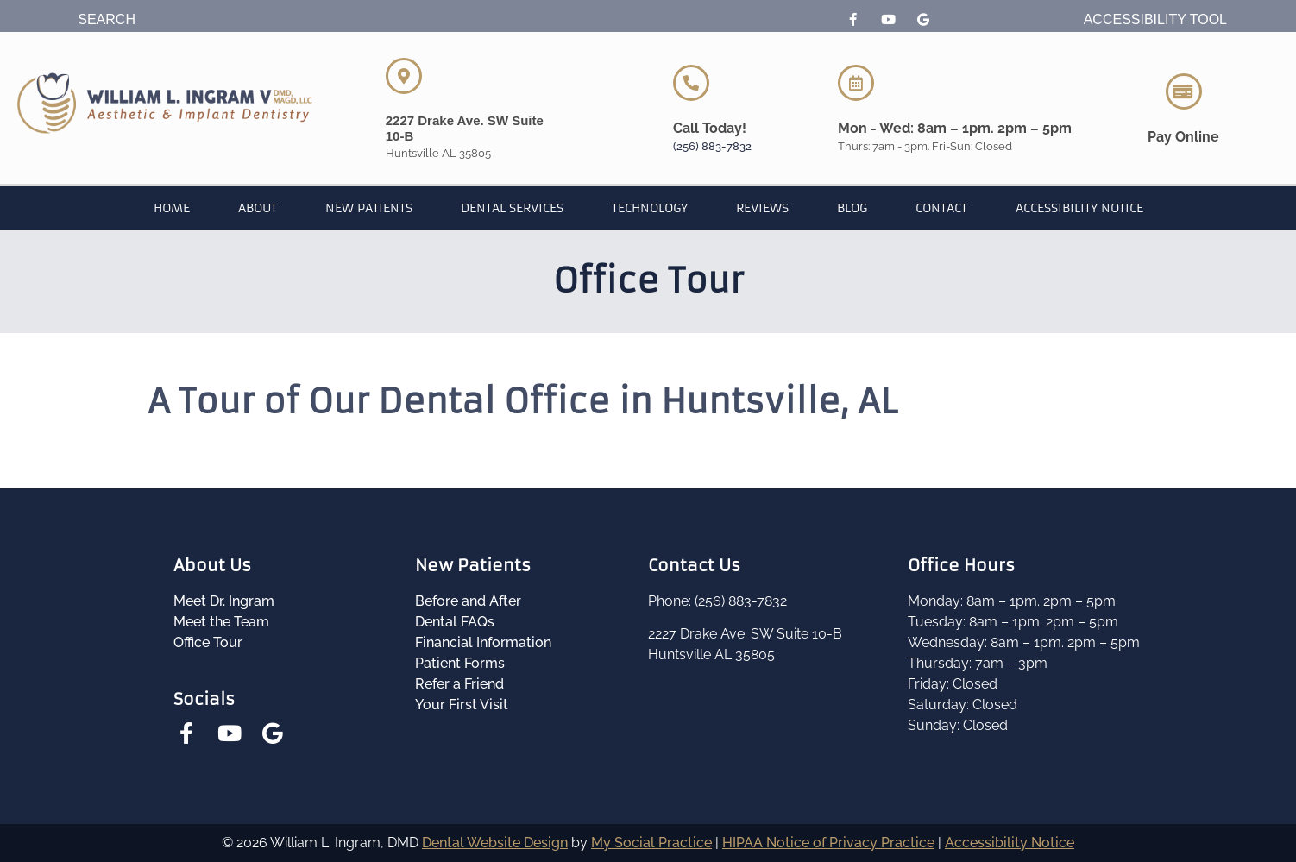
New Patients (368, 208)
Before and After (468, 601)
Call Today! (709, 128)
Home (172, 208)
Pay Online (1183, 137)
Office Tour (207, 642)
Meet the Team (221, 621)
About (257, 208)
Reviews (762, 208)
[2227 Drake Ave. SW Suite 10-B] (404, 76)
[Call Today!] (691, 83)
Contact (941, 208)
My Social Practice (651, 842)
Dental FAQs (454, 621)
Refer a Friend (459, 684)
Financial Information (483, 642)
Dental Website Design (495, 842)
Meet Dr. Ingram (223, 601)
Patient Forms (460, 663)
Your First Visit (461, 704)
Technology (650, 208)
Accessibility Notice (1079, 208)
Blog (852, 208)
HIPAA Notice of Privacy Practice (828, 842)
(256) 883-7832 (712, 146)
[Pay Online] (1184, 91)
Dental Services (512, 208)
